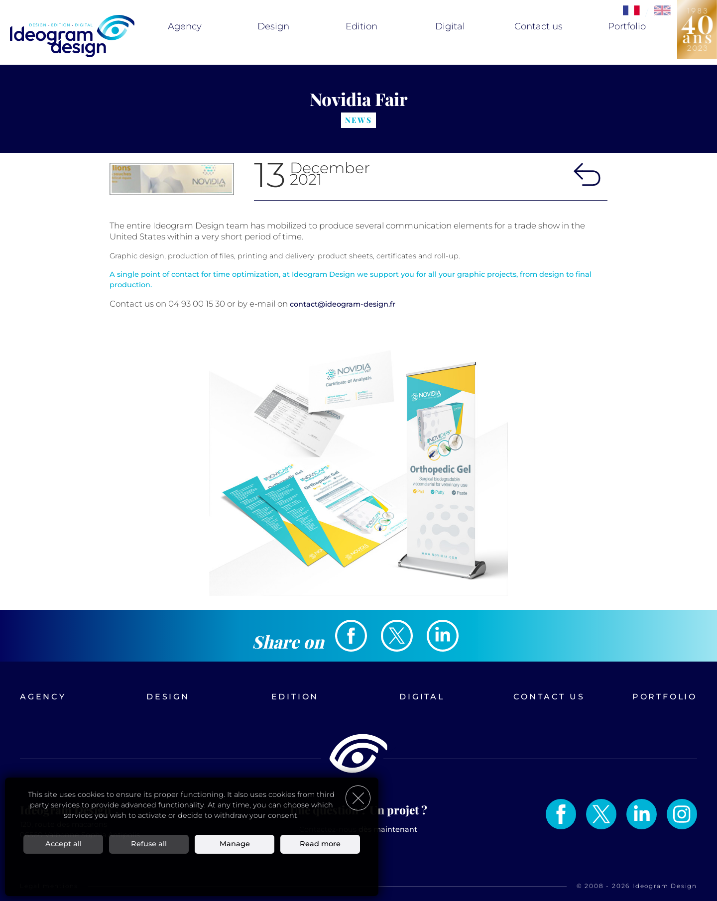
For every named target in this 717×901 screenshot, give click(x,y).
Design (273, 26)
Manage (235, 843)
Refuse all (149, 843)
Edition (361, 26)
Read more (320, 843)
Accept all (63, 843)
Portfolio (627, 26)
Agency (185, 26)
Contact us (538, 26)
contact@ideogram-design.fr (342, 304)
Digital (450, 26)
